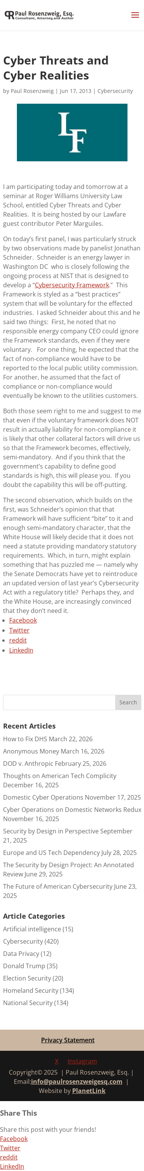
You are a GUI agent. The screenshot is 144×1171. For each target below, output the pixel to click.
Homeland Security (30, 990)
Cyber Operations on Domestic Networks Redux (72, 809)
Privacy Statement (67, 1040)
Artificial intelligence (32, 929)
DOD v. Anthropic (28, 763)
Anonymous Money (31, 751)
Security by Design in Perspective (51, 831)
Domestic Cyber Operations (43, 797)
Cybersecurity (115, 90)
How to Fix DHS (25, 739)
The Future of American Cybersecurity (58, 886)
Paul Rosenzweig (32, 90)
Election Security (27, 978)
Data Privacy (21, 953)
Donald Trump (24, 966)
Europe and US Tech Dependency (51, 852)
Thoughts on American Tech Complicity (59, 776)
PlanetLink (89, 1091)
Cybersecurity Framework (72, 285)
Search (128, 702)
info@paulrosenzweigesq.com (76, 1081)
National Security (28, 1003)
